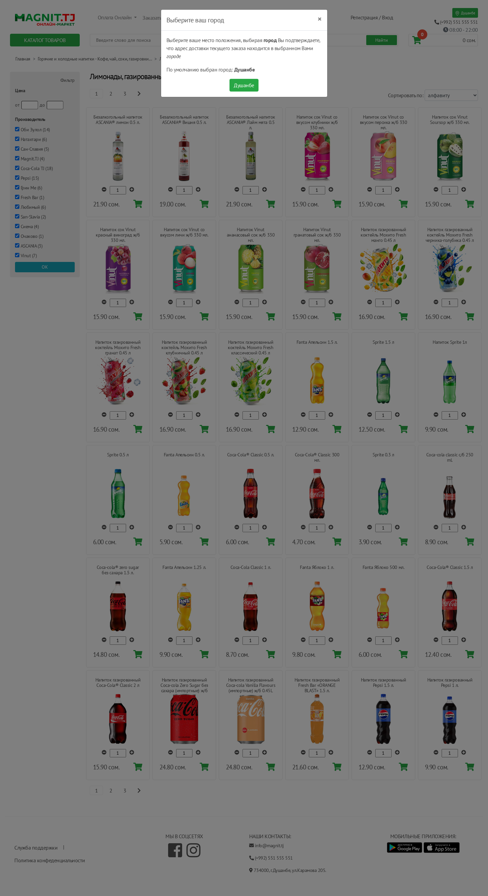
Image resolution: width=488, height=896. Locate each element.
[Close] (319, 19)
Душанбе (244, 85)
